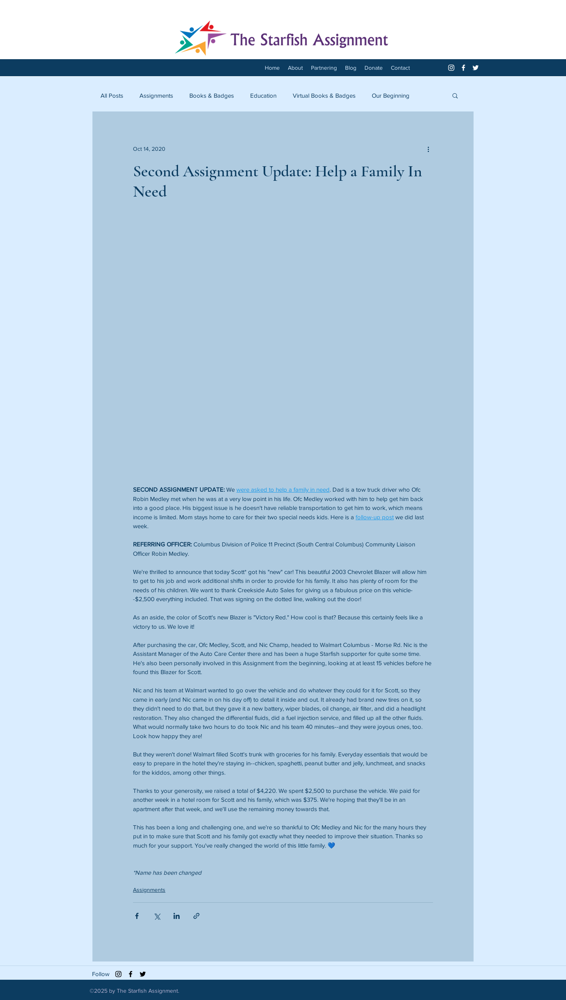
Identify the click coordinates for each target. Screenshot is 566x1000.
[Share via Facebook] (137, 916)
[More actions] (428, 149)
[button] (455, 95)
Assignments (156, 95)
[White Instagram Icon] (451, 68)
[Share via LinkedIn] (176, 916)
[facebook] (463, 68)
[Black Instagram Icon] (118, 974)
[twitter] (476, 68)
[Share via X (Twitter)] (157, 916)
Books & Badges (211, 95)
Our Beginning (390, 95)
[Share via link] (196, 916)
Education (263, 95)
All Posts (112, 95)
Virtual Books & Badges (324, 95)
